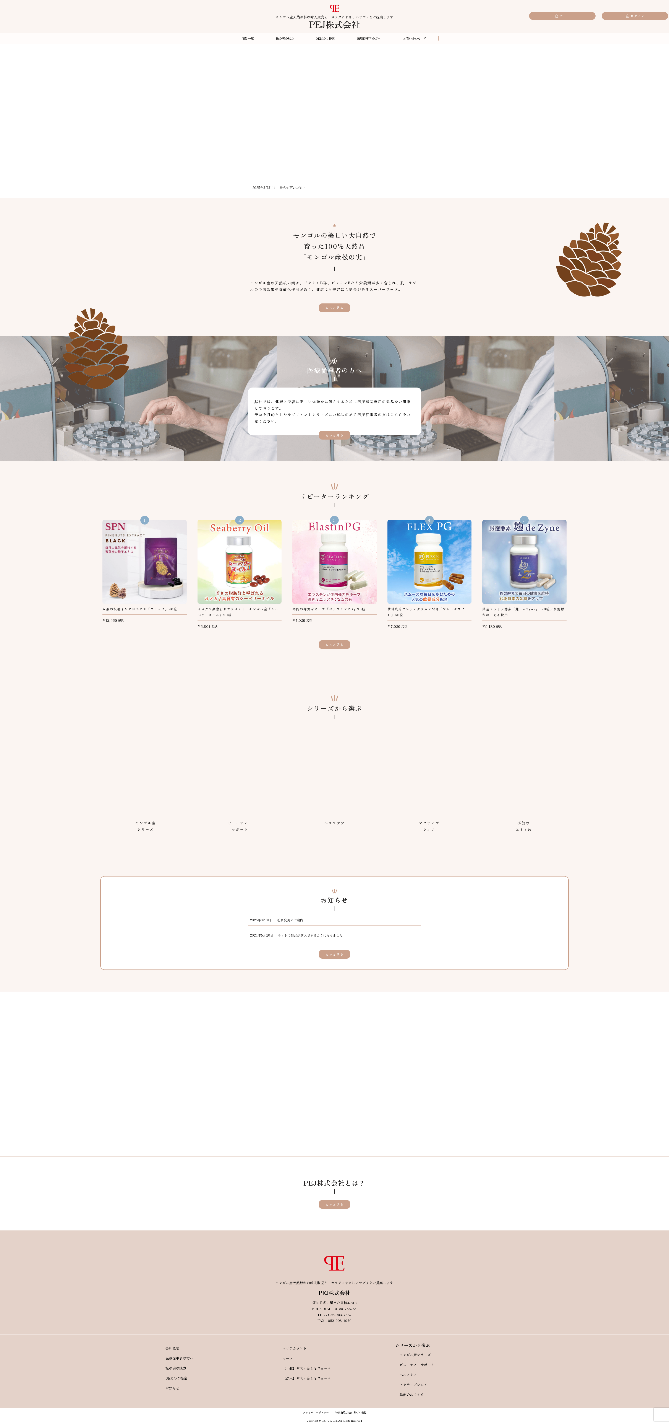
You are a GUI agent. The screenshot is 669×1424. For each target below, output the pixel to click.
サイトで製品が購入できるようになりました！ (312, 935)
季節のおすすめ (412, 1394)
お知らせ (172, 1388)
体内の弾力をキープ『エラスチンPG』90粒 (329, 609)
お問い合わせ (415, 38)
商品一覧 (248, 38)
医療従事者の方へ (369, 38)
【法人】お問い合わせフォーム (306, 1378)
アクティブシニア (413, 1384)
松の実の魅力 (285, 38)
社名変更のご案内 (293, 187)
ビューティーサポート (417, 1364)
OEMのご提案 (325, 38)
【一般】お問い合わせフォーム (306, 1368)
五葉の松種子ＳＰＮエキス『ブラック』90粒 (139, 609)
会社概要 (172, 1348)
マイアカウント (294, 1348)
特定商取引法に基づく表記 (350, 1412)
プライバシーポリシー (316, 1412)
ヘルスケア (408, 1374)
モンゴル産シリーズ (415, 1354)
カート (287, 1358)
